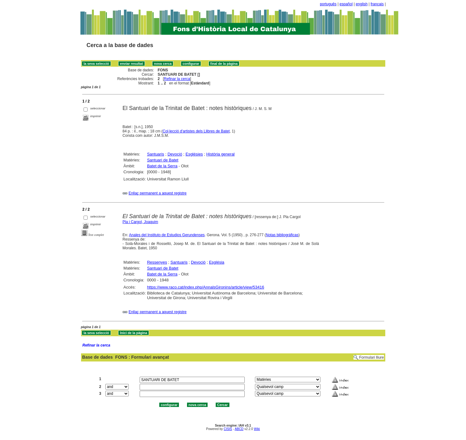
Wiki (257, 429)
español (346, 4)
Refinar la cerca (177, 79)
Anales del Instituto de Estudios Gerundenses (167, 235)
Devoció (174, 154)
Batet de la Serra (162, 166)
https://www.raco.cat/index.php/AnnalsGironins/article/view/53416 (205, 287)
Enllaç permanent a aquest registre (157, 193)
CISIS (228, 429)
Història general (220, 154)
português (328, 4)
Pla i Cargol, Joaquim (140, 222)
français (377, 4)
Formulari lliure (371, 357)
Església (216, 262)
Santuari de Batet (162, 160)
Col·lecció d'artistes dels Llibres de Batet (196, 131)
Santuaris (155, 154)
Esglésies (194, 154)
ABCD (239, 429)
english (362, 4)
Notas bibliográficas (282, 235)
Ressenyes (157, 262)
